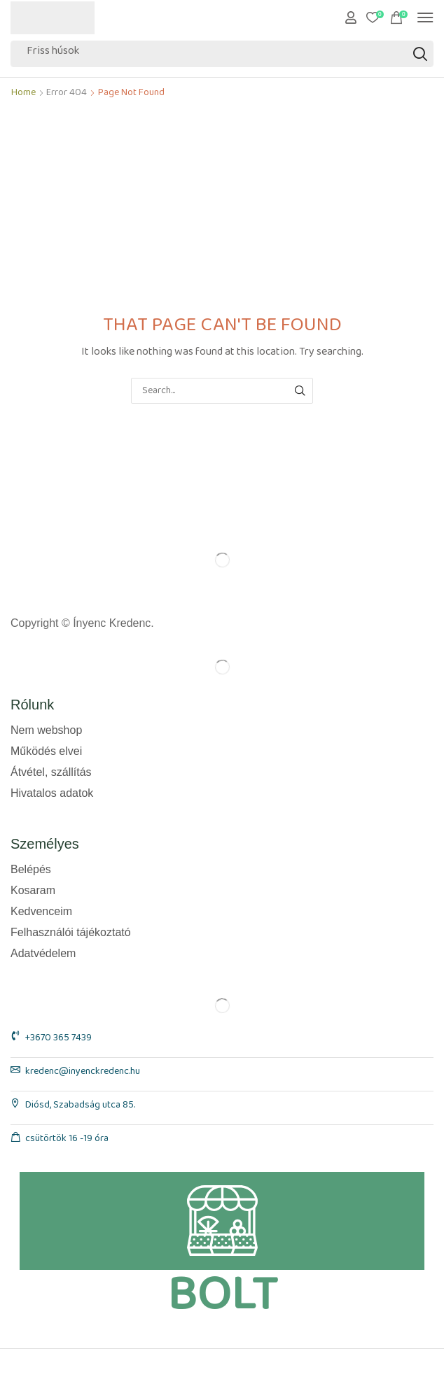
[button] (351, 17)
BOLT (222, 1295)
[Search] (420, 53)
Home (23, 95)
